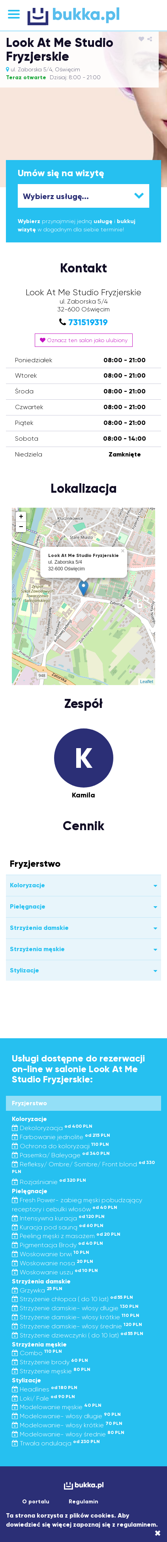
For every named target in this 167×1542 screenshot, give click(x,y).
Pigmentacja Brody (57, 1245)
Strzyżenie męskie (51, 1371)
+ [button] (21, 516)
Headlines (44, 1389)
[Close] (157, 1533)
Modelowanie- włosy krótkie (67, 1425)
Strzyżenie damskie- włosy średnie (77, 1326)
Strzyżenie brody (50, 1362)
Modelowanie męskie (56, 1407)
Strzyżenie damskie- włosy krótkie (75, 1317)
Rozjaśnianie (49, 1182)
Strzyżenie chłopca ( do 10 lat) (72, 1299)
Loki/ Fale (43, 1398)
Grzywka (37, 1290)
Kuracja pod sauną (57, 1227)
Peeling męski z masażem (66, 1236)
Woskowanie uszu (55, 1272)
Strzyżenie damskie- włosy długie (75, 1308)
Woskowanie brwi (50, 1254)
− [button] (21, 527)
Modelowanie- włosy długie (66, 1416)
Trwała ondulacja (56, 1443)
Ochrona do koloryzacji (60, 1146)
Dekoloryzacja (52, 1128)
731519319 (88, 322)
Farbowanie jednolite (61, 1137)
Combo (37, 1353)
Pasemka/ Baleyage (61, 1155)
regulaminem (136, 1524)
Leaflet (146, 681)
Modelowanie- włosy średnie (68, 1434)
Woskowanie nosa (52, 1263)
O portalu (35, 1501)
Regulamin (83, 1501)
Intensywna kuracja (58, 1218)
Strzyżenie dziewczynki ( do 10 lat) (77, 1335)
